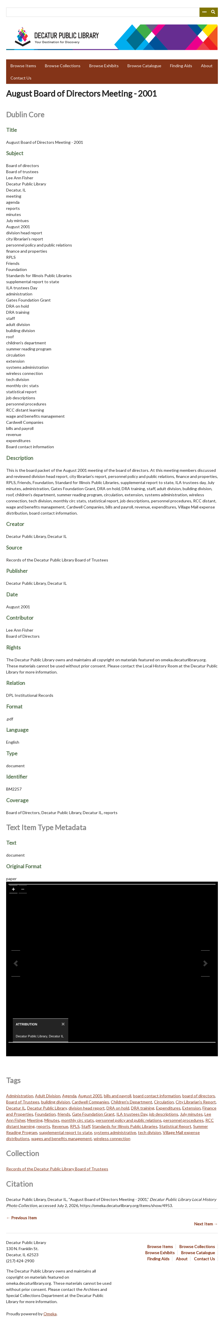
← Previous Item (21, 1217)
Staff (85, 1126)
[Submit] (213, 12)
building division (55, 1101)
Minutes (52, 1120)
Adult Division (47, 1095)
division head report (87, 1107)
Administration (19, 1095)
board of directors (198, 1095)
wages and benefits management (61, 1138)
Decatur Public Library (47, 1107)
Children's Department (131, 1101)
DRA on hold (117, 1107)
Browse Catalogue (144, 65)
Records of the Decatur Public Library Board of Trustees (57, 1168)
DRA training (142, 1107)
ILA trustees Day (131, 1114)
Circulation (164, 1101)
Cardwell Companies (90, 1101)
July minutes (191, 1114)
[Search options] (204, 12)
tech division (149, 1132)
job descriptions (163, 1114)
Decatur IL (15, 1107)
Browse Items (23, 65)
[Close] (62, 1024)
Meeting (35, 1120)
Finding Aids (181, 65)
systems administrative (115, 1132)
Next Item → (206, 1223)
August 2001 (90, 1095)
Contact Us (21, 77)
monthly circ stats (77, 1120)
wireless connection (112, 1138)
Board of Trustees (22, 1101)
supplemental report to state (65, 1132)
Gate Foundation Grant (93, 1114)
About (207, 65)
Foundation (45, 1114)
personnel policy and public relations (129, 1120)
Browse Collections (62, 65)
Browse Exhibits (104, 65)
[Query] (112, 12)
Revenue (60, 1126)
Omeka (50, 1313)
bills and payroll (117, 1095)
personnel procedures (183, 1120)
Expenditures (168, 1107)
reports (43, 1126)
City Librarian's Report (196, 1101)
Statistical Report (175, 1126)
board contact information (157, 1095)
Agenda (69, 1095)
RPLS (75, 1126)
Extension (191, 1107)
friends (63, 1114)
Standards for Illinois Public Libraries (125, 1126)
